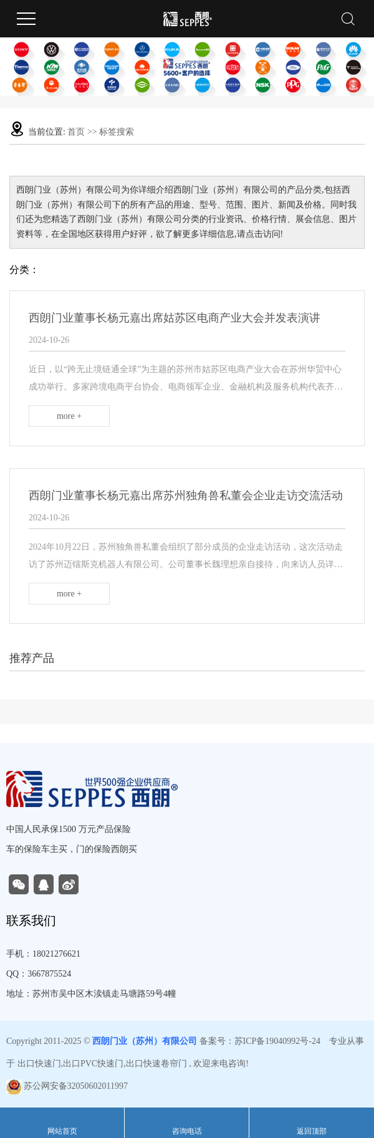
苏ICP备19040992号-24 (277, 1041)
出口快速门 (39, 1063)
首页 (76, 131)
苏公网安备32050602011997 (67, 1086)
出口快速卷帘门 (156, 1063)
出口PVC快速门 (93, 1063)
